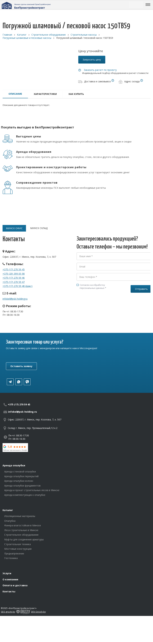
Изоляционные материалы (19, 516)
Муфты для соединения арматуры (24, 539)
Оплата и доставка (15, 585)
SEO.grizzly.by (8, 611)
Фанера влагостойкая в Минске (22, 525)
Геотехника (11, 558)
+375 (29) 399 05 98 (14, 273)
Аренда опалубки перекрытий (21, 476)
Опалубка (9, 520)
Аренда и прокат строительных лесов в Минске (31, 490)
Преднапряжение (14, 553)
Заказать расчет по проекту (100, 69)
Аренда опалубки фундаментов (22, 485)
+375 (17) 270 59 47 (14, 282)
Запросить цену (92, 59)
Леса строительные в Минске (21, 530)
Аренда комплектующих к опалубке (24, 494)
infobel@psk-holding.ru (15, 298)
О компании (10, 579)
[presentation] (102, 304)
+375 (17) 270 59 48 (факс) (17, 286)
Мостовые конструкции (18, 548)
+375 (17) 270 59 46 (14, 277)
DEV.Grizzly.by (38, 611)
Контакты (9, 591)
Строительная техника (17, 544)
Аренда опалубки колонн (18, 480)
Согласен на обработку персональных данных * (91, 286)
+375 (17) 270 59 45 (14, 269)
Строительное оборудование (21, 534)
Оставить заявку (21, 366)
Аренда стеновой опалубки (20, 471)
